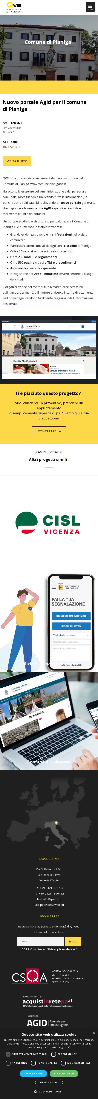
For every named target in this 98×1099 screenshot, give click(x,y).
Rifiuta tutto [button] (49, 1082)
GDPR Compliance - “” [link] (49, 947)
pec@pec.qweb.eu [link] (52, 902)
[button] (49, 1092)
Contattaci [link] (50, 433)
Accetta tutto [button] (64, 1073)
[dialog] (49, 1064)
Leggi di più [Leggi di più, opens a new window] (63, 1047)
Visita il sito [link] (17, 161)
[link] (13, 7)
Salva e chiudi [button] (33, 1073)
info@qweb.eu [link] (52, 897)
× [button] (93, 1033)
